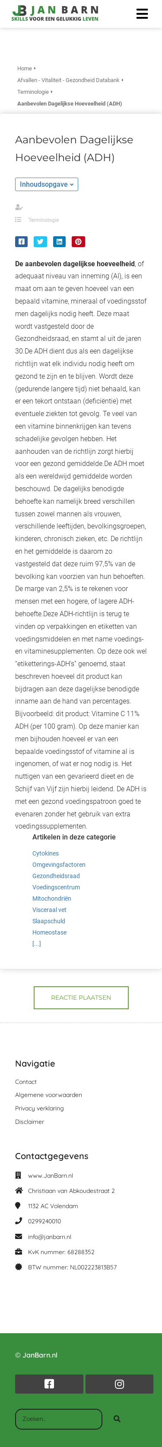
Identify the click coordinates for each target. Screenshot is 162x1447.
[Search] (117, 1419)
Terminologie (44, 220)
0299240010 (44, 1221)
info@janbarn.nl (49, 1237)
